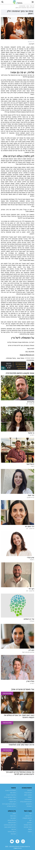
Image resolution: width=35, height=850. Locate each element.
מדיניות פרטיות (12, 821)
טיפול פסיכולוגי (11, 359)
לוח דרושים (13, 803)
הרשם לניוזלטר (12, 833)
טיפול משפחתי (28, 826)
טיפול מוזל (13, 794)
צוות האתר (13, 817)
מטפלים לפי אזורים (10, 791)
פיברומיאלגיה (28, 800)
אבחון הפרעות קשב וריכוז (9, 805)
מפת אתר (13, 835)
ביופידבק (29, 824)
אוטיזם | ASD (28, 796)
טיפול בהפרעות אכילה (10, 798)
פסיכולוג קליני (28, 794)
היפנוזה (30, 833)
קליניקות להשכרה (11, 796)
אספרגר (30, 798)
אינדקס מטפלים (11, 807)
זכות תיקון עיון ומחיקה (10, 826)
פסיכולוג (29, 791)
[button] (3, 2)
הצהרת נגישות (12, 824)
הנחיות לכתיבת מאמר (10, 828)
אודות (14, 815)
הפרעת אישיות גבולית (26, 803)
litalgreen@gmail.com (27, 356)
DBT (30, 821)
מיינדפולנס (29, 805)
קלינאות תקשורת (27, 819)
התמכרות (29, 807)
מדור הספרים (12, 800)
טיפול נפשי (20, 359)
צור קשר (13, 830)
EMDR (30, 830)
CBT (30, 815)
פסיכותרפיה (30, 361)
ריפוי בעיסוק (28, 817)
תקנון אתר (13, 819)
